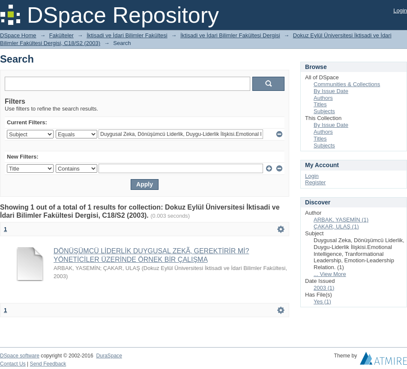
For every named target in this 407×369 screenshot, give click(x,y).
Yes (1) (322, 301)
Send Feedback (48, 364)
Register (315, 182)
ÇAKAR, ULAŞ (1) (336, 226)
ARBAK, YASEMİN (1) (341, 219)
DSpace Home (18, 35)
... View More (330, 274)
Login (400, 10)
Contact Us (13, 364)
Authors (323, 98)
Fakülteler (61, 35)
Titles (320, 104)
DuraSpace (109, 356)
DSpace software (19, 356)
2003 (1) (324, 288)
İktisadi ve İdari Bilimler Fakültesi (127, 35)
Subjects (324, 111)
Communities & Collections (347, 84)
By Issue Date (331, 91)
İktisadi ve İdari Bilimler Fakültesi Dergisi (230, 35)
